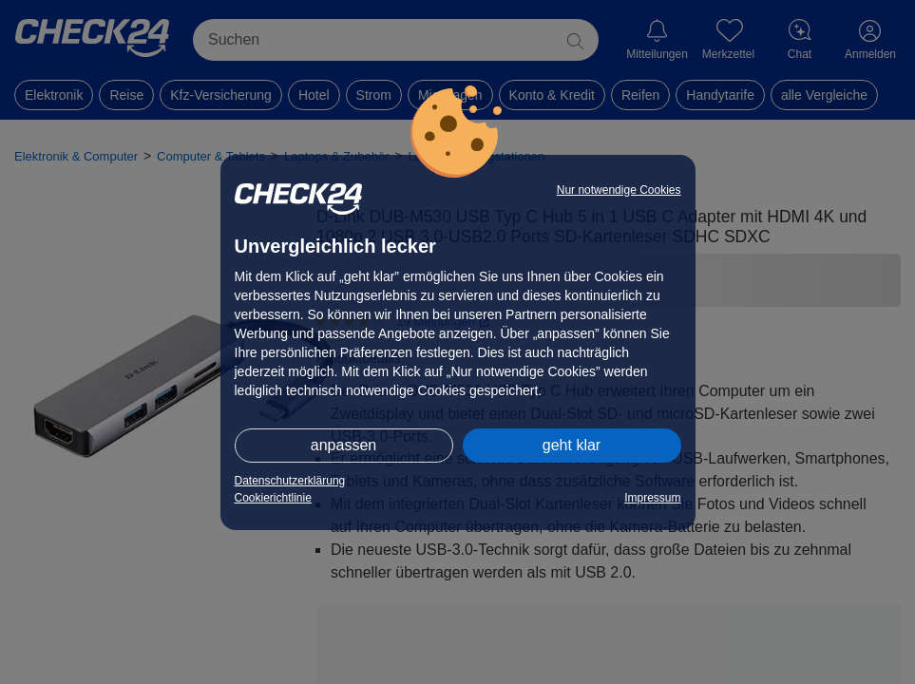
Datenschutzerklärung (290, 480)
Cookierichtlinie (273, 497)
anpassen (343, 445)
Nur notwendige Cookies (619, 190)
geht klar (571, 445)
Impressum (652, 497)
